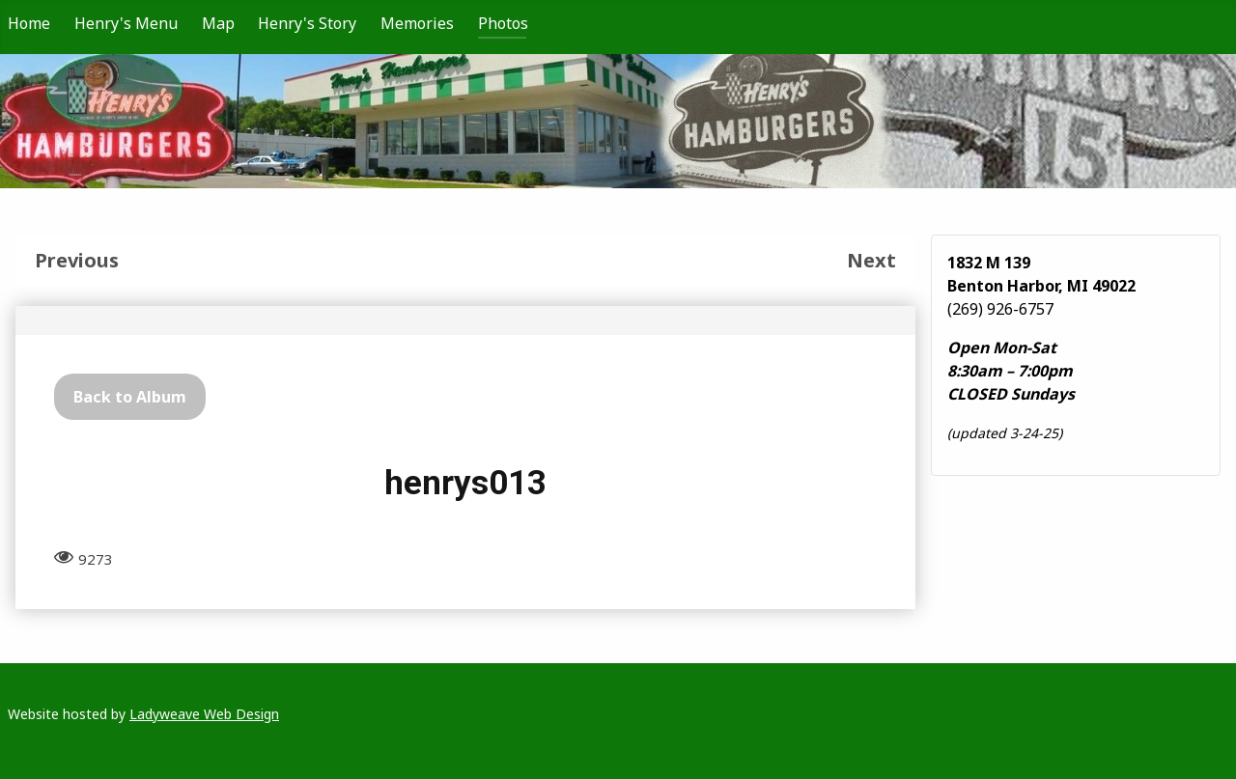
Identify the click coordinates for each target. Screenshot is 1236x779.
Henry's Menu (126, 23)
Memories (417, 23)
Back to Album (129, 396)
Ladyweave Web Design (204, 714)
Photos (503, 23)
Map (218, 23)
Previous (77, 260)
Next (871, 260)
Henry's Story (307, 23)
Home (29, 23)
